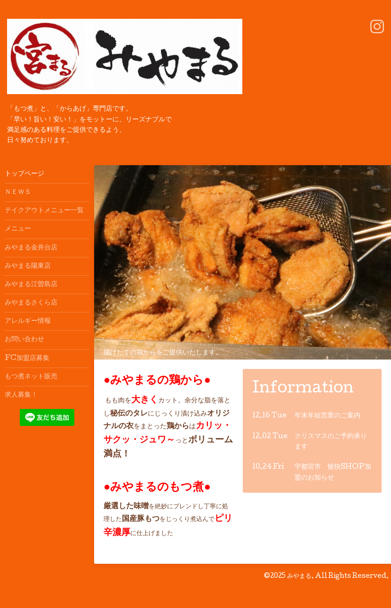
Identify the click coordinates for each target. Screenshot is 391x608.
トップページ (24, 174)
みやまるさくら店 (31, 303)
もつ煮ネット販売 (31, 377)
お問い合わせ (24, 340)
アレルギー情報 (28, 321)
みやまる (299, 576)
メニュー (18, 229)
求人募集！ (21, 395)
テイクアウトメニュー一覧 (44, 211)
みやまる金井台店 (31, 248)
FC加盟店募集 (27, 358)
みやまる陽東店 (28, 266)
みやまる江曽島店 (31, 284)
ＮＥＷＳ (18, 192)
